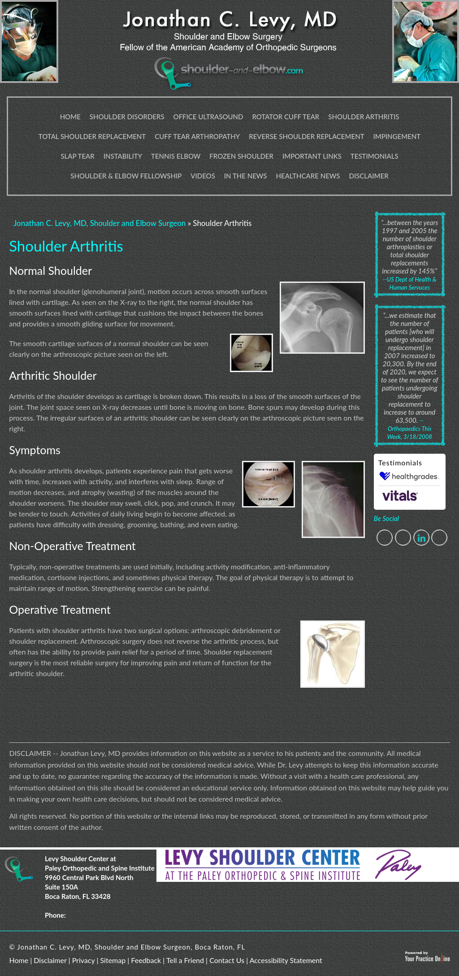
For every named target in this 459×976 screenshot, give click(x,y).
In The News (245, 176)
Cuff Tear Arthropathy (197, 136)
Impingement (397, 136)
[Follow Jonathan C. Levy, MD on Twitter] (403, 538)
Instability (123, 156)
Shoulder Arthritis (363, 117)
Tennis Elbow (175, 156)
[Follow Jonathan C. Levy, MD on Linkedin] (421, 538)
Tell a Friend (185, 960)
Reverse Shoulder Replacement (306, 136)
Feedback (146, 960)
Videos (203, 176)
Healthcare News (308, 176)
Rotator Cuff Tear (285, 117)
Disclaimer (369, 176)
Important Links (312, 156)
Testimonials (374, 156)
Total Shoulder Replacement (92, 136)
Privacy (83, 960)
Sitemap (113, 960)
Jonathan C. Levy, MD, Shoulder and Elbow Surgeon (99, 223)
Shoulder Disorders (127, 117)
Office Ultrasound (208, 117)
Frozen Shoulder (241, 156)
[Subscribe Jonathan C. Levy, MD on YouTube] (439, 538)
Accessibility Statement (286, 960)
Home (70, 117)
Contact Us (226, 960)
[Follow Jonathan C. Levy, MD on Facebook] (385, 538)
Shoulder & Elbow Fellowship (126, 176)
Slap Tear (77, 156)
